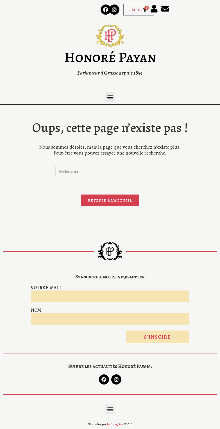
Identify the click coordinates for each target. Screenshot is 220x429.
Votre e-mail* (46, 288)
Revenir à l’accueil (110, 200)
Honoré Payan (110, 57)
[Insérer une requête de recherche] (110, 171)
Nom (36, 310)
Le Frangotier (115, 424)
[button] (110, 97)
